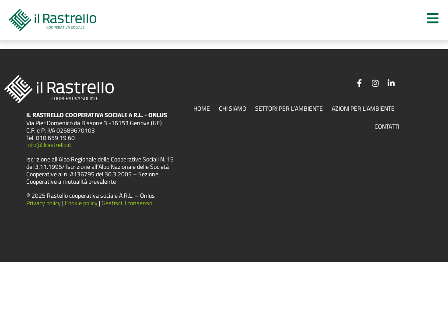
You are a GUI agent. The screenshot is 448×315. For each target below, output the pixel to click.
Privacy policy (43, 203)
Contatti (386, 127)
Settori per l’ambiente (289, 108)
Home (201, 108)
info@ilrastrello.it (48, 145)
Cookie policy (82, 203)
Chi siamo (232, 108)
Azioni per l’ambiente (363, 108)
